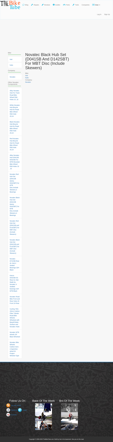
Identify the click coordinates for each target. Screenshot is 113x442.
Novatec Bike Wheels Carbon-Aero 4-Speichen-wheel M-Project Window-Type (14, 349)
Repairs (35, 5)
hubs (27, 78)
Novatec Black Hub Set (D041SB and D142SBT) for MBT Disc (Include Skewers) (15, 246)
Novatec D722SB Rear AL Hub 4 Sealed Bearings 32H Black (14, 264)
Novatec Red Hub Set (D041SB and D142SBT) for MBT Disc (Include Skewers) (14, 227)
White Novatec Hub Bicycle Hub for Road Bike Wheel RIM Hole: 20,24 (15, 110)
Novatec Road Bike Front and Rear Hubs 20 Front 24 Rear (15, 300)
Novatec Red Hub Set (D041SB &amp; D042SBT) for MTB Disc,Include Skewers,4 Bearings (14, 183)
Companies (85, 5)
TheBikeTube (10, 5)
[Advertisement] (56, 34)
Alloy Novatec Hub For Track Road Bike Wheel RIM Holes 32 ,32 (15, 95)
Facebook (14, 410)
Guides (56, 5)
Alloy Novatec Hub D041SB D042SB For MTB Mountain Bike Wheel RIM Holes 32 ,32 (15, 161)
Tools (76, 5)
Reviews (46, 5)
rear (26, 75)
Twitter (24, 410)
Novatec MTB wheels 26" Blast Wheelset (15, 334)
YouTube (14, 415)
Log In (99, 14)
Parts (66, 5)
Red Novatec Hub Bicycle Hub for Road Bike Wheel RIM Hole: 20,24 (14, 144)
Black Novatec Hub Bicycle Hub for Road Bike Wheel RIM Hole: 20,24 (15, 127)
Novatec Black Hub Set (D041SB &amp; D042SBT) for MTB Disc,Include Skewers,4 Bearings (15, 206)
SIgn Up (107, 14)
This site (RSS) (16, 405)
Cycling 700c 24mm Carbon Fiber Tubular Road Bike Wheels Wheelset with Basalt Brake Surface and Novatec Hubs (15, 318)
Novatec (28, 82)
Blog (25, 5)
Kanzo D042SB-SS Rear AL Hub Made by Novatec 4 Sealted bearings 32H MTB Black (14, 283)
